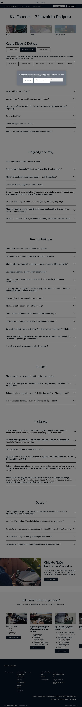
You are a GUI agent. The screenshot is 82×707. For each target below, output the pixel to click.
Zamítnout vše (28, 80)
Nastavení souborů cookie (56, 79)
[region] (41, 78)
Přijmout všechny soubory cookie (42, 80)
